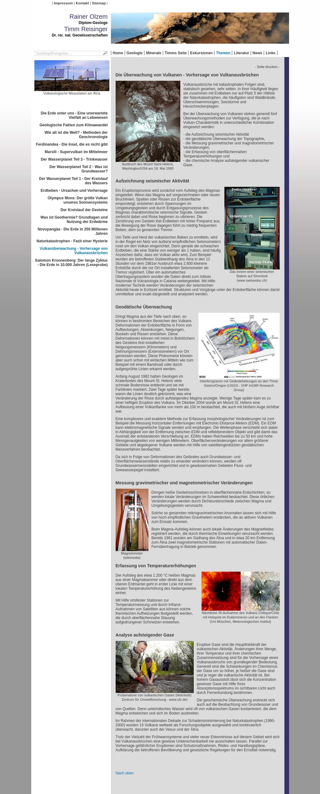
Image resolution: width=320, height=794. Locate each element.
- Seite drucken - (267, 67)
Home (118, 53)
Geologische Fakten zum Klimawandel (73, 125)
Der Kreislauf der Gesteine (84, 210)
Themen (223, 53)
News (257, 53)
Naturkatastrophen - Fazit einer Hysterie (72, 241)
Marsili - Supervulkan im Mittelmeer (76, 152)
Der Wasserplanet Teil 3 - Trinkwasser (74, 159)
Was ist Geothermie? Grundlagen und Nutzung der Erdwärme (74, 219)
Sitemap (99, 3)
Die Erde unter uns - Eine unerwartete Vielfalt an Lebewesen (74, 115)
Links (270, 53)
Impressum (63, 3)
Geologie (134, 53)
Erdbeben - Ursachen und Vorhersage (74, 190)
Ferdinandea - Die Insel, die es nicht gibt (72, 144)
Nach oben (125, 773)
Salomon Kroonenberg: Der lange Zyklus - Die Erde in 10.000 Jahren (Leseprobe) (71, 262)
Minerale (153, 53)
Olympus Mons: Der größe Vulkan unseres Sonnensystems (78, 200)
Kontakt (82, 3)
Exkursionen (201, 53)
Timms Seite (176, 53)
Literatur (241, 53)
